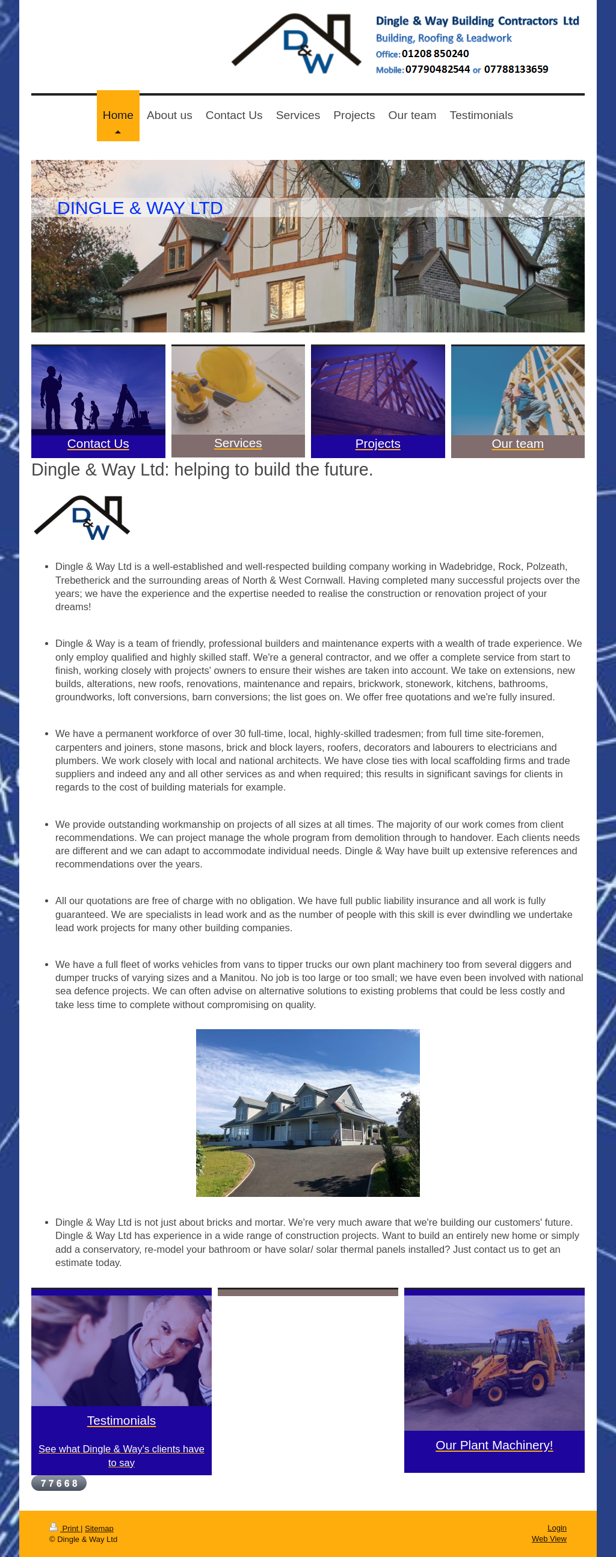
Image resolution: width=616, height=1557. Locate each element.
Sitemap (99, 1528)
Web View (549, 1538)
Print (65, 1528)
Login (557, 1527)
